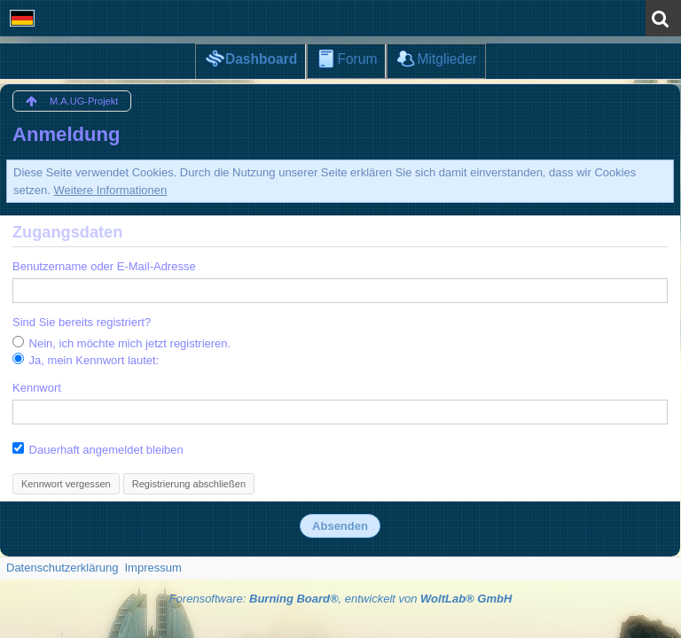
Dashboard (261, 58)
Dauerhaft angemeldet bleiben (98, 449)
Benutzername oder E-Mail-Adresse (104, 266)
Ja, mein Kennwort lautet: (85, 360)
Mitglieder (447, 58)
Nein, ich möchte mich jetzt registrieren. (121, 343)
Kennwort (36, 387)
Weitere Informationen (111, 190)
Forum (357, 58)
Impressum (152, 567)
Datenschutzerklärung (62, 567)
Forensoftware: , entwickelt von (341, 598)
